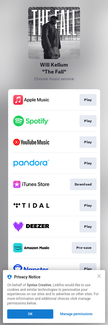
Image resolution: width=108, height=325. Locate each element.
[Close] (99, 276)
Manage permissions (76, 314)
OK (30, 314)
